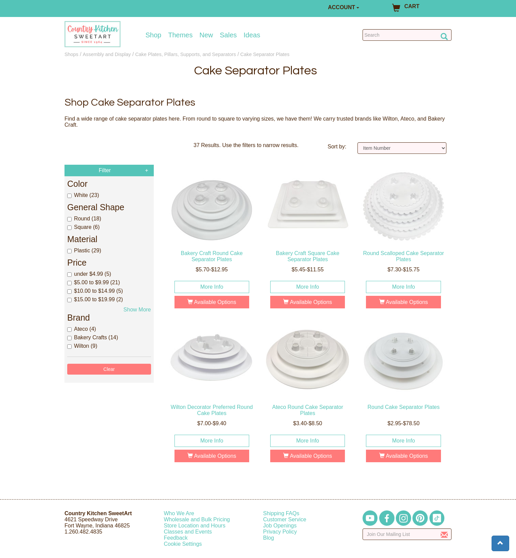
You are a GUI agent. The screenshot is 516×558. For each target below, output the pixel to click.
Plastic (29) (84, 250)
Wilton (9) (82, 346)
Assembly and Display (107, 54)
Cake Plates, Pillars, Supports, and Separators (185, 54)
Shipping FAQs (281, 513)
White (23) (83, 195)
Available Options (211, 302)
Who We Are (179, 513)
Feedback (176, 538)
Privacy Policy (280, 532)
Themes (180, 35)
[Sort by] (402, 148)
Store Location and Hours (194, 525)
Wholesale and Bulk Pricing (197, 519)
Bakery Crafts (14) (92, 337)
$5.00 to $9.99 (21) (93, 282)
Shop (154, 35)
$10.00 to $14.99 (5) (95, 291)
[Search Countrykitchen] (407, 35)
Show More (137, 309)
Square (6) (83, 227)
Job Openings (280, 525)
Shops (71, 54)
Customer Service (284, 519)
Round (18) (84, 218)
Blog (268, 538)
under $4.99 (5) (89, 274)
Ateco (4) (81, 329)
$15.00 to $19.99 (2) (95, 299)
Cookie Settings (183, 544)
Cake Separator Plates (265, 54)
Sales (228, 35)
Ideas (252, 35)
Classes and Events (188, 532)
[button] (500, 543)
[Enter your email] (407, 534)
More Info (211, 287)
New (206, 35)
